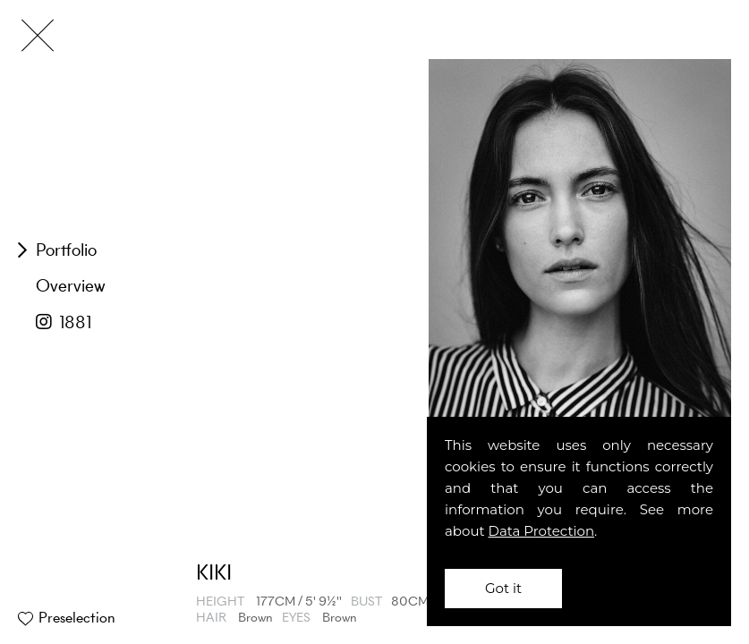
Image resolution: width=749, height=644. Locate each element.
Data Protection (542, 530)
